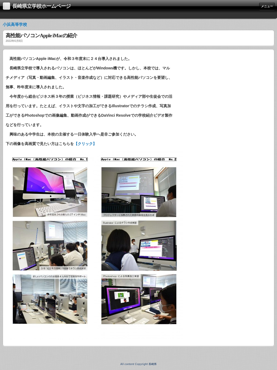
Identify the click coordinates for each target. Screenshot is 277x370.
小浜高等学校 (15, 24)
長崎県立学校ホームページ (41, 6)
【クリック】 (85, 144)
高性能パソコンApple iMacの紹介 (41, 35)
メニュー (267, 6)
